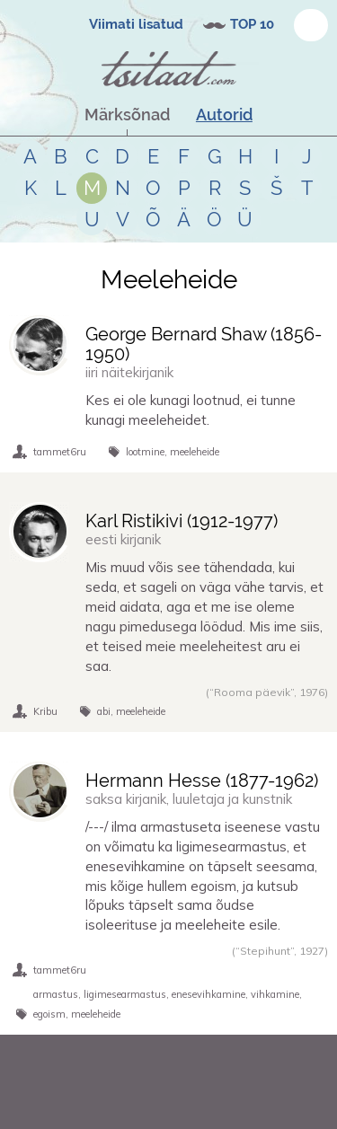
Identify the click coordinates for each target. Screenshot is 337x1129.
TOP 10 (252, 24)
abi (104, 711)
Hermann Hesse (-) (201, 780)
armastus (55, 994)
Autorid (224, 114)
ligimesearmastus (125, 994)
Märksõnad (127, 114)
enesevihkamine (208, 994)
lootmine (145, 451)
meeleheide (194, 451)
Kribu (45, 711)
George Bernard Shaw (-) (203, 344)
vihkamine (275, 994)
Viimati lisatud (136, 24)
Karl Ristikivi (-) (181, 521)
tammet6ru (59, 451)
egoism (49, 1014)
